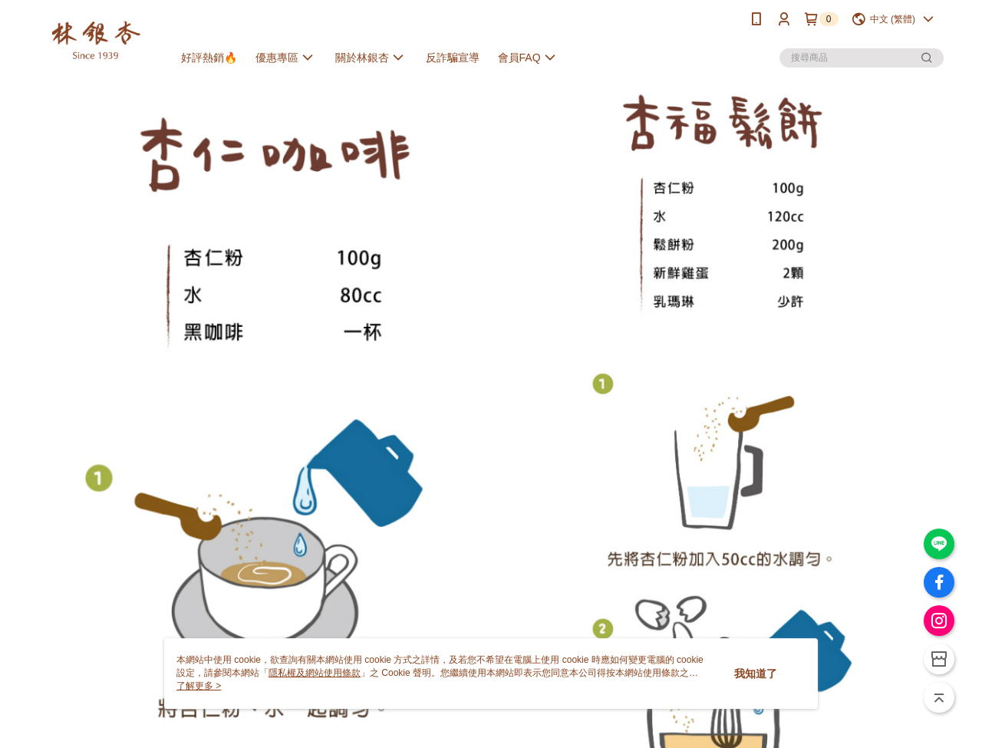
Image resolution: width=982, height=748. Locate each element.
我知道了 (755, 673)
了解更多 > (198, 685)
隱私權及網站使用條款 (315, 672)
